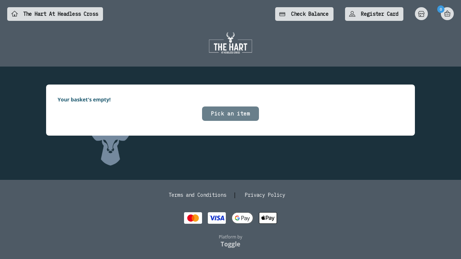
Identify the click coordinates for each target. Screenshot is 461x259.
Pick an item (230, 113)
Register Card (379, 14)
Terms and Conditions (197, 195)
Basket (447, 13)
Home (422, 14)
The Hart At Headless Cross (60, 14)
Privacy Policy (265, 195)
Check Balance (309, 14)
